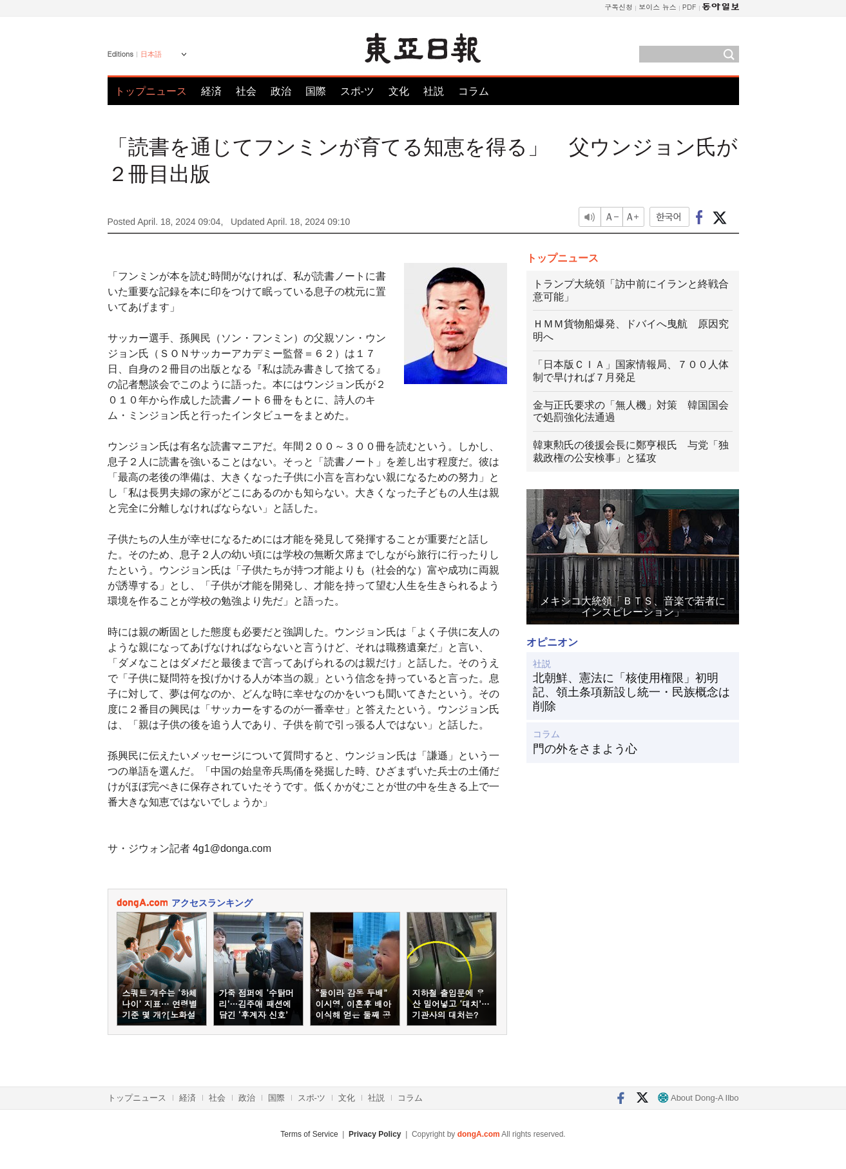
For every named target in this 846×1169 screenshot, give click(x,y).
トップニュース (151, 91)
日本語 (151, 54)
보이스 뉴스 (658, 7)
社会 (246, 91)
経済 (211, 91)
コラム (473, 91)
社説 (433, 91)
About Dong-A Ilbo (698, 1098)
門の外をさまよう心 (585, 748)
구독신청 (618, 7)
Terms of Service (309, 1134)
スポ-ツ (357, 91)
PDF (689, 7)
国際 (315, 91)
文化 (399, 91)
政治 (281, 91)
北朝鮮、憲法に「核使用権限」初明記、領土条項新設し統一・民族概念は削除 (631, 691)
